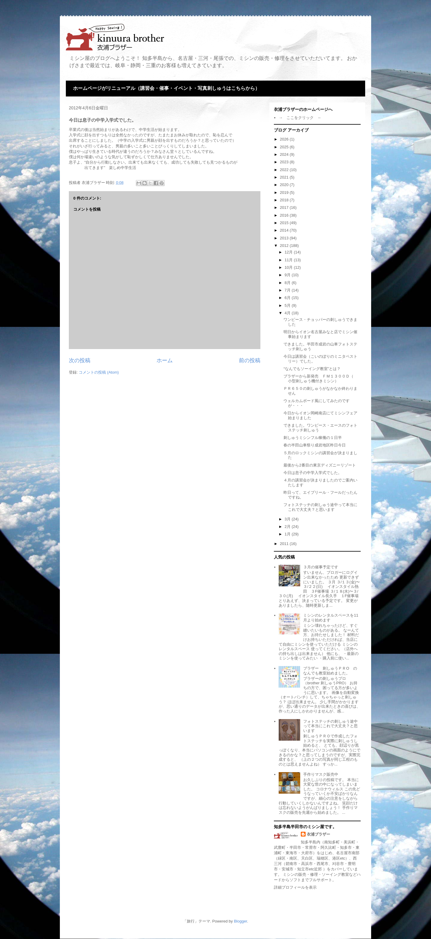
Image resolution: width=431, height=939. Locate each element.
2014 (285, 230)
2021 (285, 177)
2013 (285, 238)
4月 (288, 313)
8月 (288, 282)
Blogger (240, 921)
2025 (285, 147)
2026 (285, 139)
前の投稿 (249, 360)
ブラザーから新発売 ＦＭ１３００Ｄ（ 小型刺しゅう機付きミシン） (320, 378)
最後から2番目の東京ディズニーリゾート (319, 465)
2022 (285, 169)
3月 (288, 519)
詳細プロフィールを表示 (295, 887)
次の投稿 (79, 360)
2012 (285, 245)
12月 (289, 252)
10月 (289, 267)
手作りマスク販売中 (320, 774)
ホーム (165, 360)
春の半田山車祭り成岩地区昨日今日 (314, 445)
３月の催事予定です (320, 567)
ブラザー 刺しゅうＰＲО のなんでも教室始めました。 (330, 670)
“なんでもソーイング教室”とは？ (312, 368)
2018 (285, 200)
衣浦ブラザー (318, 834)
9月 (288, 275)
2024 (285, 154)
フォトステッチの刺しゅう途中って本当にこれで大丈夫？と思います (320, 507)
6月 (288, 297)
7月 (288, 290)
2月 (288, 526)
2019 (285, 192)
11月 (289, 260)
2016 (285, 215)
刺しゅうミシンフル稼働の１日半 (312, 437)
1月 (288, 534)
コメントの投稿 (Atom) (99, 372)
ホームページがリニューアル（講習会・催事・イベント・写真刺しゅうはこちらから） (166, 88)
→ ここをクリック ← (300, 117)
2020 (285, 184)
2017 (285, 207)
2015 (285, 223)
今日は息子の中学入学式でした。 (312, 472)
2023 (285, 162)
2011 (285, 543)
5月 (288, 305)
